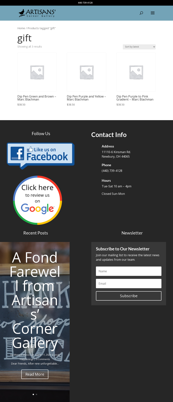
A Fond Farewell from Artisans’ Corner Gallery (34, 299)
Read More (34, 374)
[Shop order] (139, 46)
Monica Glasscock (24, 354)
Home (21, 28)
